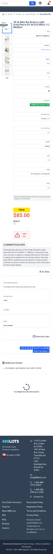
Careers (5, 528)
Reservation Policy (35, 502)
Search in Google (41, 348)
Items (10, 14)
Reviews (6, 524)
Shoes (18, 14)
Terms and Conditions (36, 511)
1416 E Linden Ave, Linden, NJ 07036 (40, 444)
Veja (48, 63)
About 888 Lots (9, 511)
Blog (4, 519)
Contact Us (38, 497)
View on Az (26, 348)
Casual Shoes (30, 14)
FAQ (4, 515)
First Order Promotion (11, 502)
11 (49, 77)
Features (6, 507)
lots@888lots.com (38, 477)
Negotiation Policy (35, 507)
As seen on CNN (11, 455)
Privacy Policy (33, 515)
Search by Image (41, 351)
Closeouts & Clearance (12, 544)
